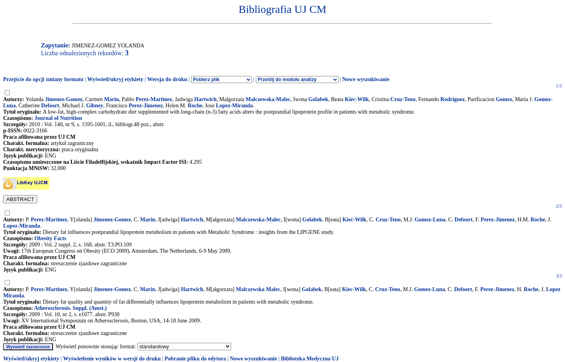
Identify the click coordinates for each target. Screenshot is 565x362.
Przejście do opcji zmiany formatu (43, 79)
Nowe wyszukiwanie (365, 79)
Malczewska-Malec (268, 99)
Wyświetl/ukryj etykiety (115, 79)
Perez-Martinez (154, 99)
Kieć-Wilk (354, 220)
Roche (195, 106)
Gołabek (312, 220)
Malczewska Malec (258, 289)
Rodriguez (452, 99)
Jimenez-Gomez (64, 99)
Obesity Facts (50, 238)
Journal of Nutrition (58, 118)
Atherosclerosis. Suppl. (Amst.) (70, 308)
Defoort (50, 106)
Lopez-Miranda (234, 106)
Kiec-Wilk (357, 99)
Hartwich (205, 99)
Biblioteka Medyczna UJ (310, 359)
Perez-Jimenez (146, 106)
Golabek (318, 99)
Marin (111, 99)
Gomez (504, 99)
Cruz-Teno (403, 99)
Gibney (95, 106)
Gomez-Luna (430, 220)
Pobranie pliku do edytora (195, 359)
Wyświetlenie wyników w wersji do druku (112, 359)
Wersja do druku (167, 79)
